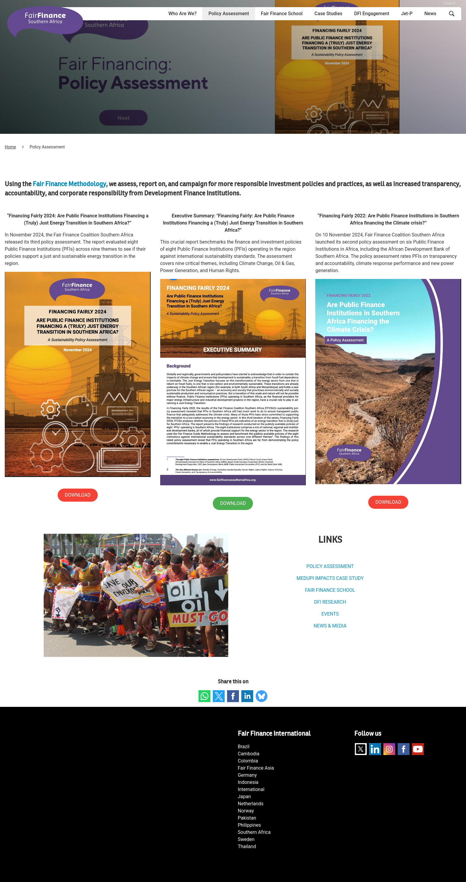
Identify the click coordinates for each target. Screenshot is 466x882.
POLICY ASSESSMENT (330, 566)
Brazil (244, 746)
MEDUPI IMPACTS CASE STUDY (330, 578)
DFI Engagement (371, 13)
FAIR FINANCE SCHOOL (330, 590)
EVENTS (330, 614)
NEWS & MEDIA (330, 626)
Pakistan (247, 818)
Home (10, 147)
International (251, 789)
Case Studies (328, 13)
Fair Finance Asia (256, 768)
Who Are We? (183, 13)
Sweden (246, 839)
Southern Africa (254, 832)
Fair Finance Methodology (69, 184)
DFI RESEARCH (330, 602)
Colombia (248, 761)
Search (449, 3)
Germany (247, 775)
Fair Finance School (282, 13)
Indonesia (248, 782)
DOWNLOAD (388, 502)
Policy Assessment (228, 13)
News (430, 13)
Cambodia (248, 754)
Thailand (247, 846)
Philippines (249, 825)
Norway (246, 811)
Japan (244, 796)
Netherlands (251, 803)
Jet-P (407, 13)
